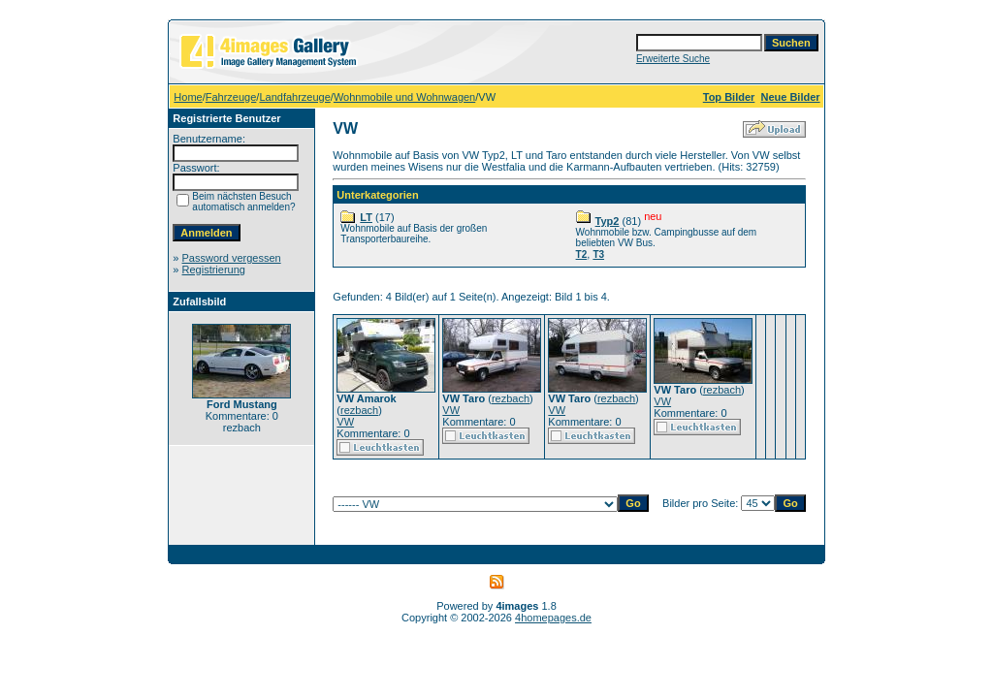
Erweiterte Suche (673, 58)
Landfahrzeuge (294, 97)
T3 (598, 254)
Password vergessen (231, 258)
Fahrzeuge (231, 97)
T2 (582, 254)
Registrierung (213, 269)
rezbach (359, 410)
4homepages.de (553, 617)
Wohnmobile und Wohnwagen (404, 97)
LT (366, 217)
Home (188, 97)
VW (345, 422)
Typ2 (607, 221)
